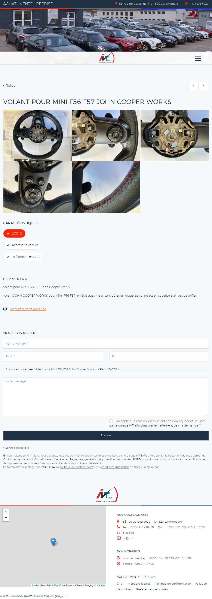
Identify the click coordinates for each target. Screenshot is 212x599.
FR (192, 4)
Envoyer (106, 435)
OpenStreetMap (62, 585)
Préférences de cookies (152, 589)
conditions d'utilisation (115, 467)
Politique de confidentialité (172, 584)
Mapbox (100, 585)
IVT (122, 584)
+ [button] (5, 511)
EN (199, 4)
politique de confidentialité (76, 467)
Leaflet (35, 585)
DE (206, 4)
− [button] (5, 518)
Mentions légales (139, 584)
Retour (10, 85)
